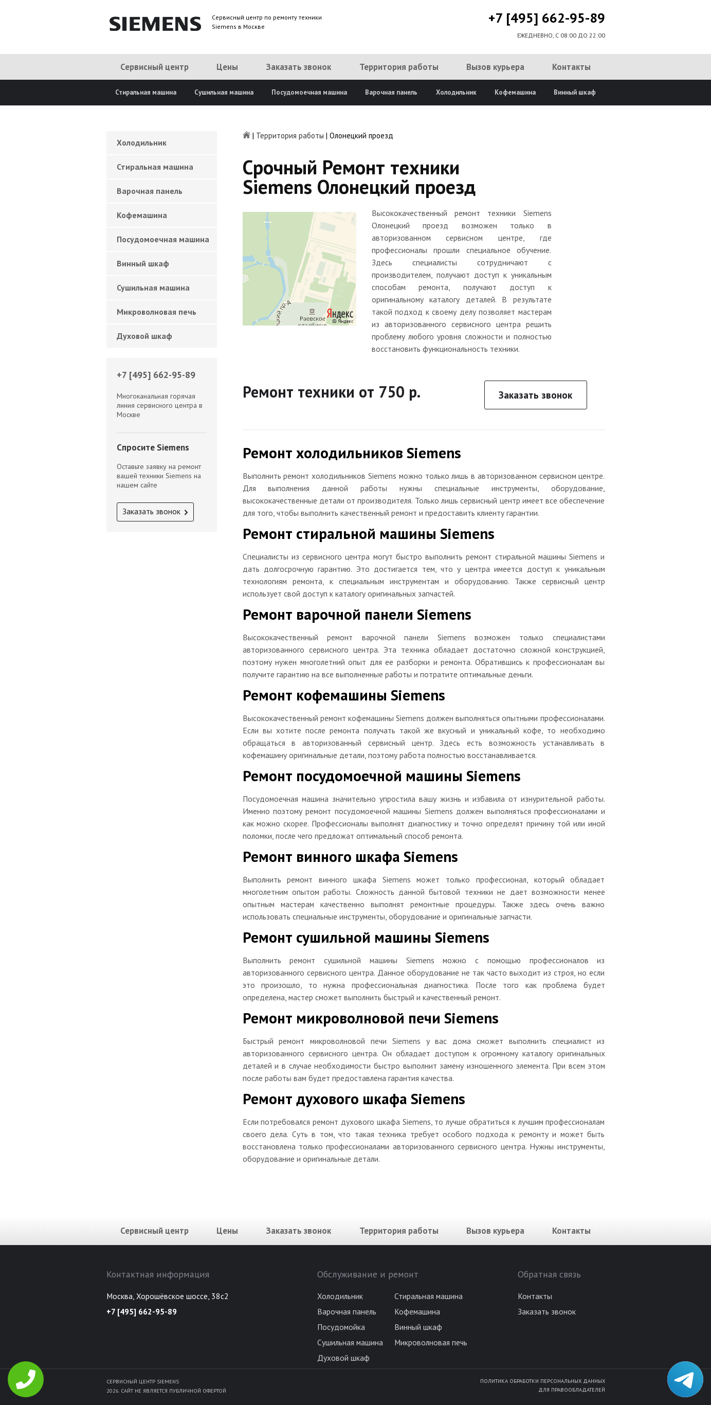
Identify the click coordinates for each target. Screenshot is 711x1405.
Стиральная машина (145, 92)
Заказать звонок (298, 67)
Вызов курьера (495, 67)
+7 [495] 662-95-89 (546, 17)
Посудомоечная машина (309, 92)
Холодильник (456, 92)
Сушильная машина (223, 92)
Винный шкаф (575, 92)
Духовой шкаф (144, 336)
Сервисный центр (154, 67)
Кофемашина (515, 92)
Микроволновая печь (156, 312)
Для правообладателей (571, 1389)
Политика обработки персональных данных (542, 1380)
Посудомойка (341, 1327)
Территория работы (399, 67)
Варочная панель (391, 92)
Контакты (571, 67)
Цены (227, 67)
